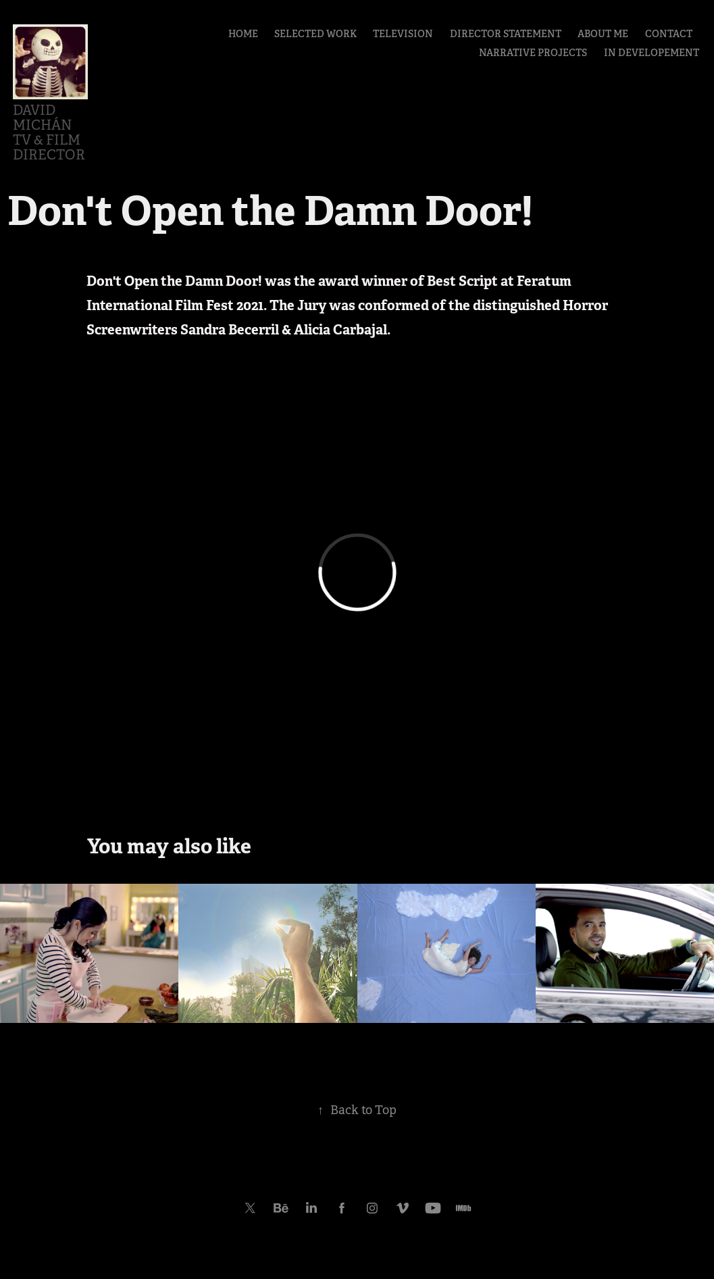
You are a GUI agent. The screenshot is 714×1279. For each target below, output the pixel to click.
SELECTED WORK (315, 34)
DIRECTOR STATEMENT (505, 34)
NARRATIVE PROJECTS (533, 53)
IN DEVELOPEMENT (651, 53)
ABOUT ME (603, 34)
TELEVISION (403, 34)
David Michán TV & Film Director (49, 133)
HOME (243, 34)
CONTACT (668, 34)
